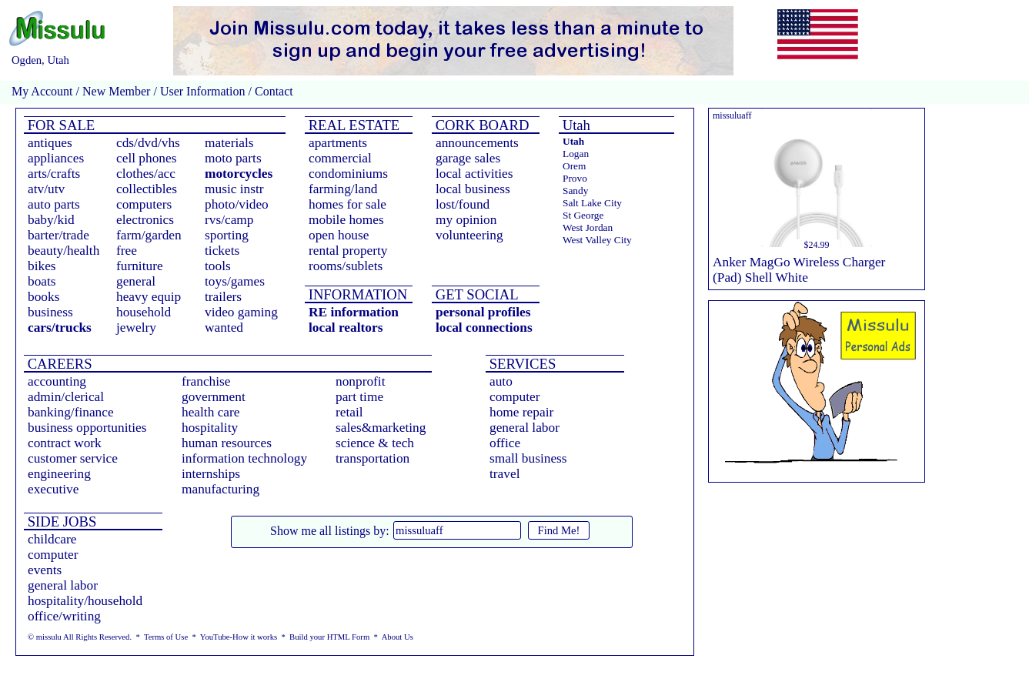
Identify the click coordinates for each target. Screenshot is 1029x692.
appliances (56, 158)
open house (339, 235)
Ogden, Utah (40, 60)
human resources (227, 443)
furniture (139, 266)
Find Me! (559, 530)
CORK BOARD (480, 125)
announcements (477, 142)
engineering (59, 473)
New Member (116, 91)
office (504, 443)
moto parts (233, 158)
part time (359, 396)
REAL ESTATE (352, 125)
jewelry (136, 327)
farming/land (343, 189)
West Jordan (588, 227)
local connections (484, 327)
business (50, 312)
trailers (223, 296)
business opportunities (87, 427)
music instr (234, 189)
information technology (244, 458)
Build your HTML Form (329, 637)
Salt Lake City (592, 203)
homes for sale (347, 204)
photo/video (237, 204)
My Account (42, 91)
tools (218, 266)
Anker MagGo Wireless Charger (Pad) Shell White (799, 270)
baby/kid (51, 219)
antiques (50, 142)
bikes (42, 266)
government (214, 396)
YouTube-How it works (238, 637)
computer (514, 396)
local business (473, 189)
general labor (524, 427)
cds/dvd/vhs (148, 142)
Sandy (575, 190)
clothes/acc (145, 173)
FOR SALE (59, 125)
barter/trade (58, 235)
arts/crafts (54, 173)
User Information (203, 91)
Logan (576, 153)
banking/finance (71, 412)
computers (144, 204)
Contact (272, 91)
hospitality (210, 427)
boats (42, 281)
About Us (397, 637)
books (43, 296)
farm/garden (149, 235)
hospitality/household (85, 600)
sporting (227, 235)
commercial (340, 158)
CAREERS (58, 364)
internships (211, 473)
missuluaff (732, 115)
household (143, 312)
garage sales (468, 158)
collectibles (146, 189)
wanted (224, 327)
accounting (57, 381)
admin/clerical (66, 396)
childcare (52, 539)
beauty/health (63, 250)
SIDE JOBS (60, 521)
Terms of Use (166, 637)
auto (501, 381)
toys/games (235, 281)
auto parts (54, 204)
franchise (206, 381)
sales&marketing (381, 427)
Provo (575, 178)
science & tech (375, 443)
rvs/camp (229, 219)
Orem (574, 166)
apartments (338, 142)
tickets (222, 250)
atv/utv (46, 189)
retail (349, 412)
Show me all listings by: (329, 530)
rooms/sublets (346, 266)
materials (229, 142)
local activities (474, 173)
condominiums (348, 173)
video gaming (241, 312)
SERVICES (521, 364)
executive (53, 489)
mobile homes (346, 219)
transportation (372, 458)
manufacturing (220, 489)
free (126, 250)
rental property (348, 250)
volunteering (469, 235)
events (45, 570)
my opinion (466, 219)
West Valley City (597, 240)
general (135, 281)
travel (504, 473)
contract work (65, 443)
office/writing (64, 616)
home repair (521, 412)
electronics (145, 219)
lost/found (462, 204)
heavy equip (148, 296)
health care (211, 412)
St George (583, 215)
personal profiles (483, 312)
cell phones (146, 158)
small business (528, 458)
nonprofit (361, 381)
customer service (73, 458)
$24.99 (817, 244)
